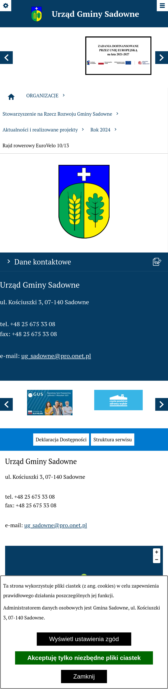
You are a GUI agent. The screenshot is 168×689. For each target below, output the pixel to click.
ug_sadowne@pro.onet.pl (56, 356)
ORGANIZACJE (46, 95)
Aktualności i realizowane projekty (44, 129)
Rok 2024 (104, 129)
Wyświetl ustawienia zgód (84, 638)
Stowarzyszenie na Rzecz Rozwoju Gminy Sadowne (61, 114)
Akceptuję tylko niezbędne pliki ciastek (84, 657)
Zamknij (84, 676)
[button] (6, 57)
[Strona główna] (11, 97)
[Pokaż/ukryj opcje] (6, 6)
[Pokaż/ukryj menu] (162, 6)
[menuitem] (61, 439)
